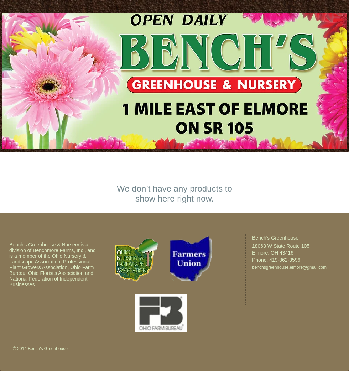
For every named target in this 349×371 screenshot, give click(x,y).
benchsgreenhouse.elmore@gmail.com (289, 267)
